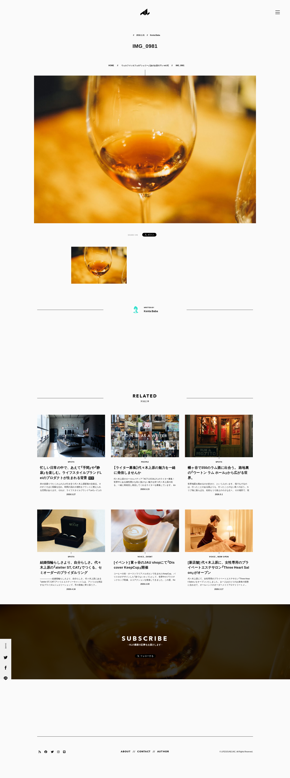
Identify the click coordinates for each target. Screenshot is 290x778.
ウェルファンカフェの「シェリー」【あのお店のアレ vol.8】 (145, 65)
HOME (111, 65)
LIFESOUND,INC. (228, 763)
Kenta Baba (155, 35)
